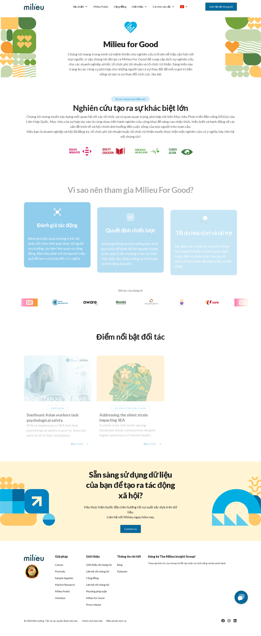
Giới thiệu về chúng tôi (99, 564)
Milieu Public (100, 6)
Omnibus (60, 597)
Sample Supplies (64, 578)
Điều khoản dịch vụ (117, 620)
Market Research (65, 584)
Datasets (122, 571)
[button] (80, 7)
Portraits (60, 571)
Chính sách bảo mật (92, 620)
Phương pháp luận (96, 591)
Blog (120, 564)
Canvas (59, 564)
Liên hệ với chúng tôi (97, 571)
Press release (93, 604)
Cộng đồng (120, 6)
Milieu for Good (95, 597)
